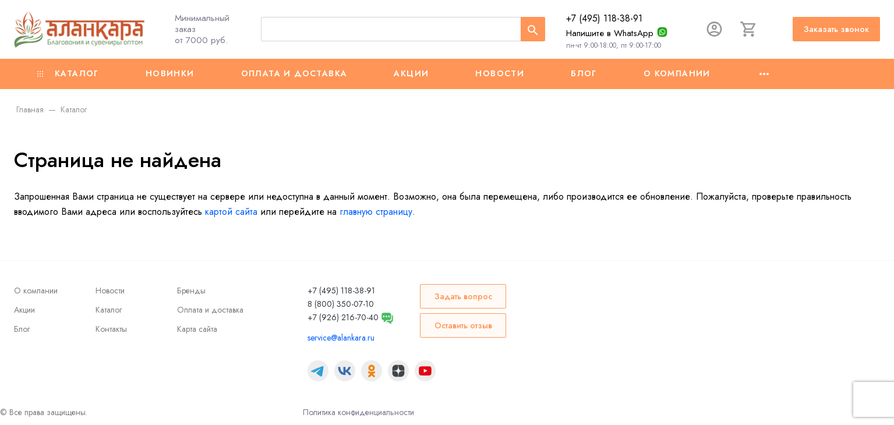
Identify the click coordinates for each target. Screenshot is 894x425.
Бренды (191, 290)
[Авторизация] (708, 29)
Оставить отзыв (463, 325)
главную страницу (376, 211)
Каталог (68, 73)
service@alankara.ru (341, 337)
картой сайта (231, 211)
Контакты (111, 329)
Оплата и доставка (294, 73)
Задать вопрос (463, 296)
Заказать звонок (836, 29)
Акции (411, 73)
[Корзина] (746, 29)
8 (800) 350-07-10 (341, 304)
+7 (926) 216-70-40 (343, 317)
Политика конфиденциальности (358, 412)
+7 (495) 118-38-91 (598, 18)
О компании (677, 73)
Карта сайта (197, 329)
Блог (584, 73)
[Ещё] (764, 74)
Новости (499, 73)
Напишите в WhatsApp (604, 33)
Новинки (170, 73)
